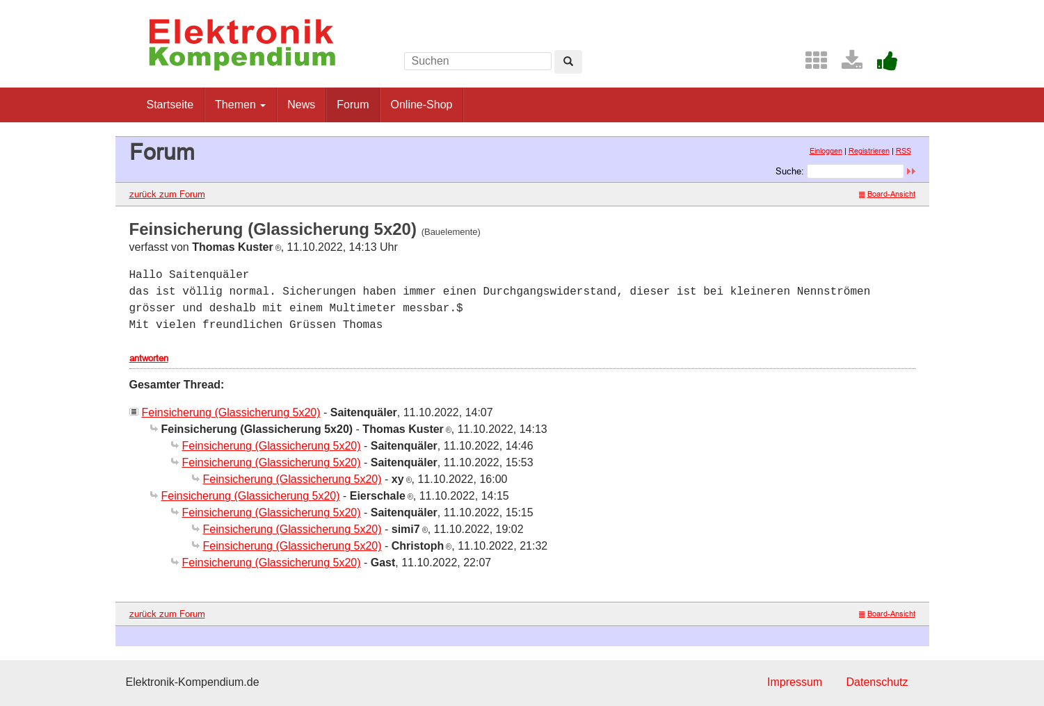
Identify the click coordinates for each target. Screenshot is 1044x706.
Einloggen (826, 151)
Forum (353, 104)
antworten (148, 357)
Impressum (794, 682)
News (301, 104)
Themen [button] (240, 104)
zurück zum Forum (167, 193)
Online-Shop (421, 104)
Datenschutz (877, 682)
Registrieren (869, 151)
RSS (903, 151)
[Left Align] (568, 62)
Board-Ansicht (887, 194)
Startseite (170, 104)
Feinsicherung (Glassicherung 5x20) (231, 412)
